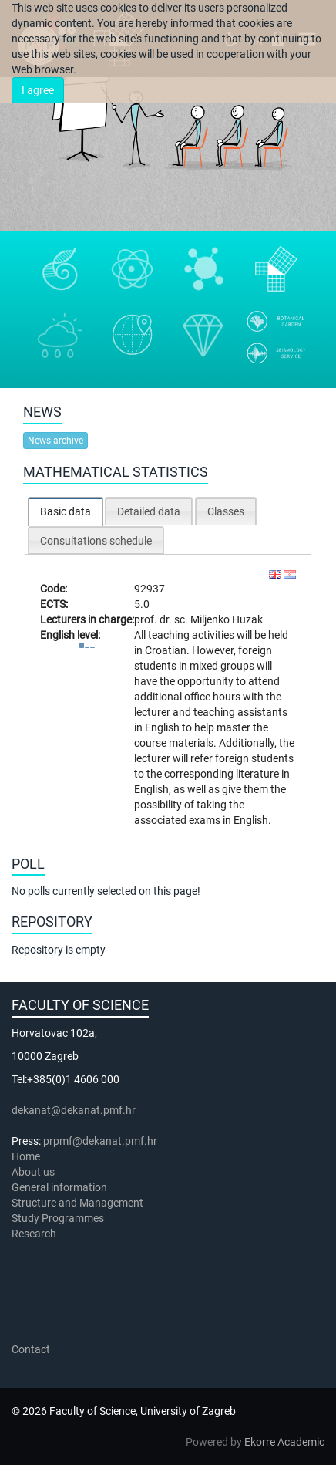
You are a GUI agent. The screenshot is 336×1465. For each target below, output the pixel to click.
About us (34, 1172)
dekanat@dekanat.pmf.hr (74, 1110)
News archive (55, 440)
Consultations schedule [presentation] (96, 541)
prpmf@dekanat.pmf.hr (100, 1141)
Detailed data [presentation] (148, 511)
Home (26, 1156)
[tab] (65, 511)
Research (35, 1233)
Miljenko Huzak (226, 619)
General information (59, 1187)
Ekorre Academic (284, 1442)
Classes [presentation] (225, 511)
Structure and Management (77, 1203)
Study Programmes (58, 1218)
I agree (38, 90)
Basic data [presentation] (65, 511)
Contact (31, 1349)
